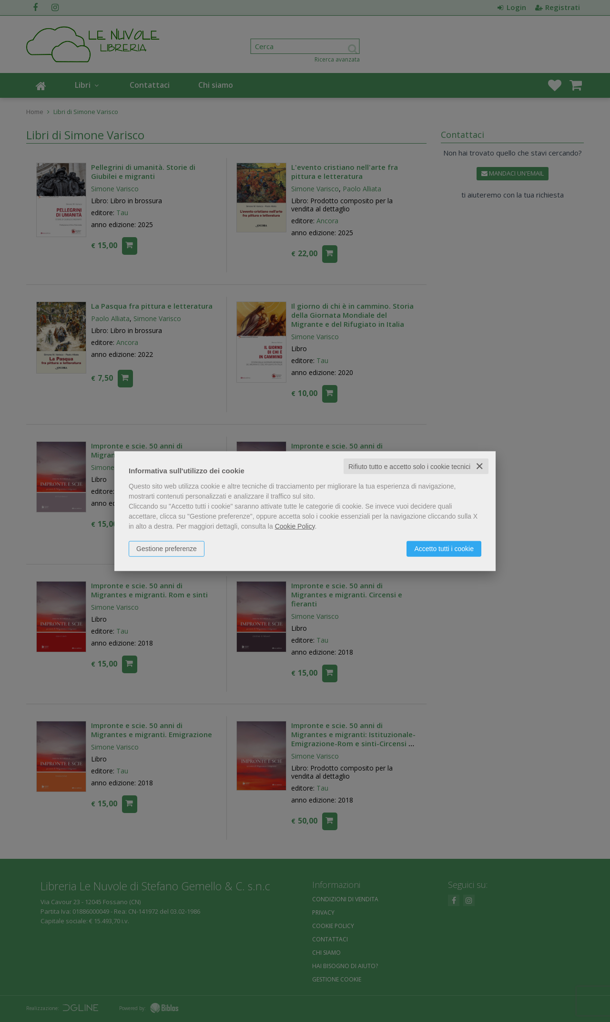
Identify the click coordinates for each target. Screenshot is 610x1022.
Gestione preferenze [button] (166, 548)
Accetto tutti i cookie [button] (444, 548)
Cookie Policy (295, 526)
